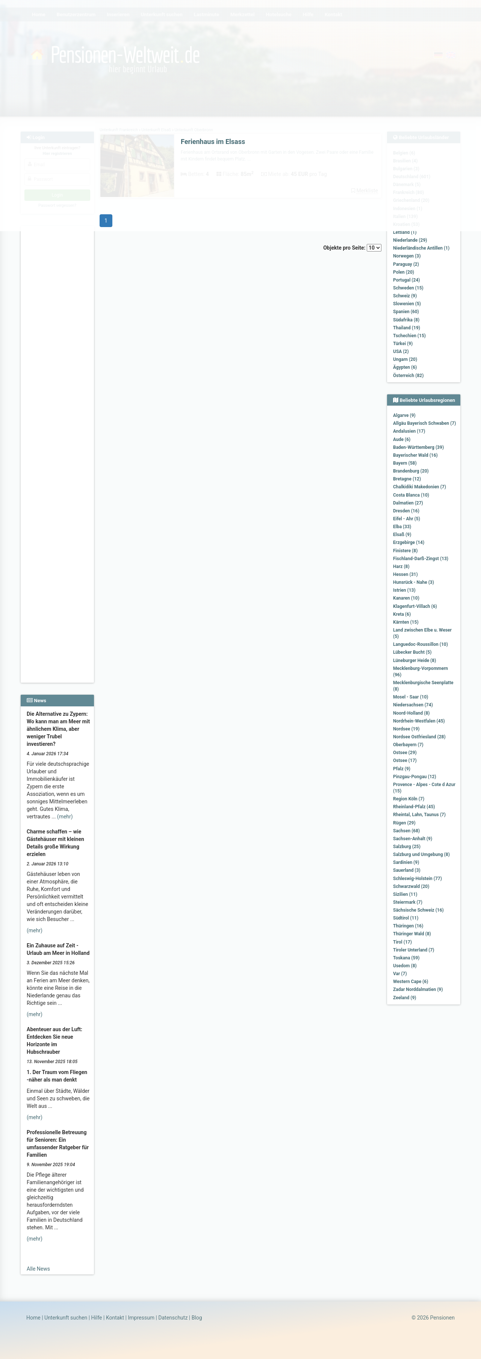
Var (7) (400, 973)
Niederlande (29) (410, 240)
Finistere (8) (405, 550)
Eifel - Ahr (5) (406, 518)
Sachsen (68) (406, 830)
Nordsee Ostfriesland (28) (419, 736)
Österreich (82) (408, 375)
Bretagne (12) (407, 479)
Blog (197, 1318)
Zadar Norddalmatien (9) (418, 989)
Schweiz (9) (405, 295)
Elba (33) (402, 526)
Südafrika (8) (406, 320)
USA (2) (401, 351)
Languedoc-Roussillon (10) (420, 644)
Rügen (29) (404, 823)
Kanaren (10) (406, 598)
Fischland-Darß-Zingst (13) (420, 558)
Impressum (141, 1318)
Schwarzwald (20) (411, 886)
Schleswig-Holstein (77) (417, 878)
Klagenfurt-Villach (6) (415, 606)
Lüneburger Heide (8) (414, 660)
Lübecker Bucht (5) (412, 652)
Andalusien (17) (409, 431)
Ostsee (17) (405, 760)
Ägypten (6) (405, 367)
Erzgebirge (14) (408, 542)
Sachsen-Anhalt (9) (412, 838)
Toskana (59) (406, 958)
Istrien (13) (404, 590)
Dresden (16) (406, 511)
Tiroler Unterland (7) (413, 950)
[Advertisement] (58, 342)
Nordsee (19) (406, 729)
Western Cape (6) (410, 981)
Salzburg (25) (406, 846)
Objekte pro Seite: (352, 247)
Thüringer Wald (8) (412, 933)
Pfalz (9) (401, 768)
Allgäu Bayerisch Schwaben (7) (424, 423)
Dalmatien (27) (408, 503)
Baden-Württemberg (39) (418, 447)
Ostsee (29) (405, 752)
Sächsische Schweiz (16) (418, 910)
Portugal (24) (406, 280)
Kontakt (115, 1318)
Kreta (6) (402, 614)
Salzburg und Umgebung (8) (421, 854)
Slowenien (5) (407, 303)
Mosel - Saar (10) (410, 697)
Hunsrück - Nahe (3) (413, 582)
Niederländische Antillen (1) (421, 248)
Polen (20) (403, 272)
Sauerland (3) (406, 870)
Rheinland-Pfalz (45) (414, 806)
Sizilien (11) (405, 894)
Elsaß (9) (402, 534)
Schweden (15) (408, 288)
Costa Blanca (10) (411, 495)
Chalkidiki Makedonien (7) (419, 486)
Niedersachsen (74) (413, 705)
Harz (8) (401, 566)
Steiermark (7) (407, 902)
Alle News (38, 1269)
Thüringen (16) (408, 926)
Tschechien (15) (409, 335)
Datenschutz (173, 1318)
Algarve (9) (404, 415)
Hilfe (96, 1318)
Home (33, 1318)
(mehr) (65, 817)
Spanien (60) (406, 311)
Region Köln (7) (408, 798)
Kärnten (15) (406, 622)
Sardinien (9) (406, 862)
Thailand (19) (406, 327)
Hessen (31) (405, 574)
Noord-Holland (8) (411, 713)
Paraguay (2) (406, 264)
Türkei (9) (403, 343)
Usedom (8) (405, 965)
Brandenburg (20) (411, 471)
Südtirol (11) (405, 918)
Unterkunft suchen (65, 1318)
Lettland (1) (404, 232)
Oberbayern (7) (408, 744)
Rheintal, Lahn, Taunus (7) (419, 814)
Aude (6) (401, 439)
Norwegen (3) (406, 256)
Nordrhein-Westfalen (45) (419, 721)
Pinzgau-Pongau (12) (414, 776)
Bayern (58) (405, 463)
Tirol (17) (402, 942)
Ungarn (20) (405, 359)
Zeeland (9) (404, 997)
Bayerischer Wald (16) (415, 455)
